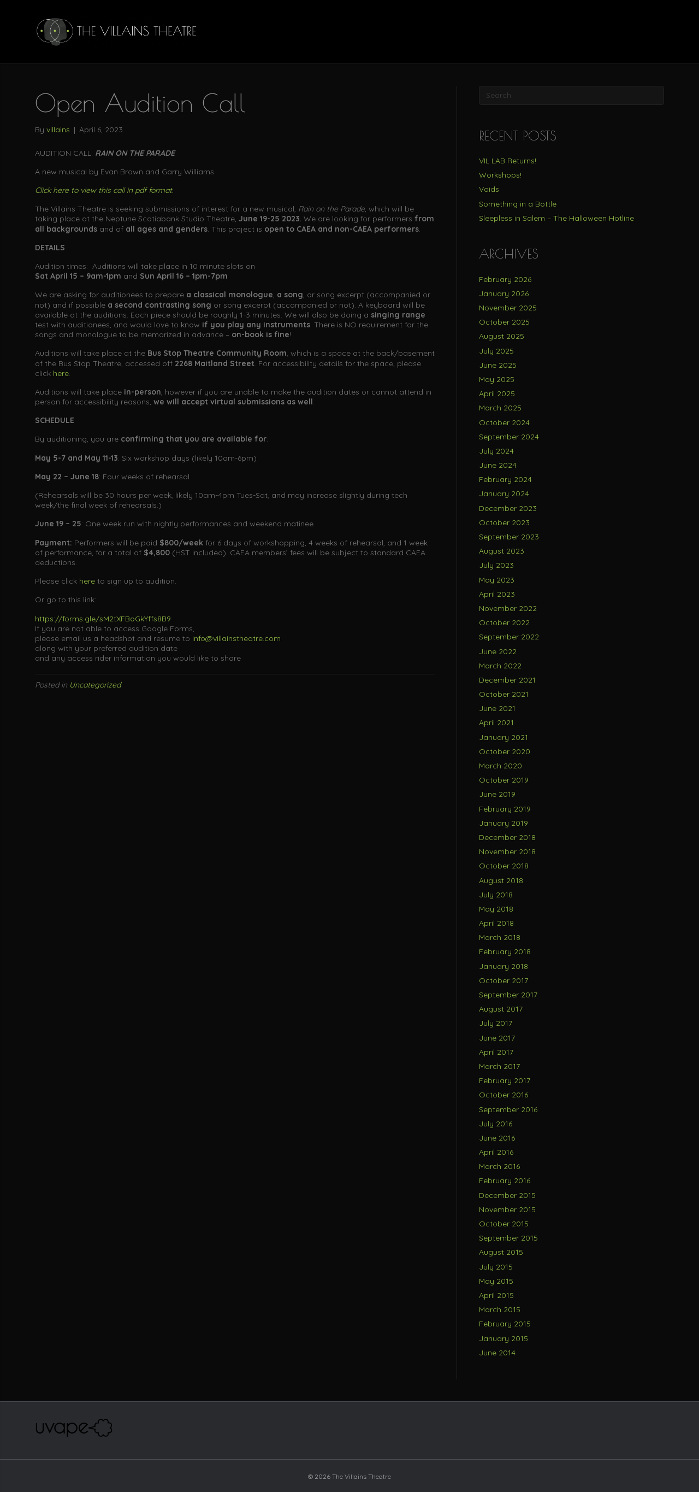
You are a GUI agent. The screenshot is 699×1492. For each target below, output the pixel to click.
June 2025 (498, 365)
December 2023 (508, 508)
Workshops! (500, 175)
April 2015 (496, 1295)
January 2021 (503, 737)
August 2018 (501, 880)
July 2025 (496, 351)
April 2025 (497, 393)
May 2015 (496, 1281)
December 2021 (507, 680)
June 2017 (497, 1038)
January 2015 (503, 1338)
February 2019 (505, 809)
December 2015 (507, 1195)
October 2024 (504, 422)
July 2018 (496, 895)
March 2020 (500, 766)
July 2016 (495, 1124)
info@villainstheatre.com (236, 638)
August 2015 (501, 1252)
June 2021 (497, 708)
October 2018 (504, 866)
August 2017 (501, 1009)
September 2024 (509, 437)
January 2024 (504, 493)
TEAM (453, 31)
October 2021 (504, 694)
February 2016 (504, 1180)
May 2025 (496, 379)
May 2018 (496, 909)
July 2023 (496, 565)
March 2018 (499, 937)
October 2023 (504, 522)
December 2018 (507, 837)
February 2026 (505, 279)
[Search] (655, 31)
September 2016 (508, 1109)
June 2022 (498, 651)
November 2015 (507, 1209)
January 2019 (503, 823)
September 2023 (509, 537)
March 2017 (499, 1066)
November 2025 (508, 308)
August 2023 (501, 551)
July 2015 (496, 1267)
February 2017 (504, 1080)
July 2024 (496, 451)
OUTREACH (617, 31)
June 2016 (497, 1138)
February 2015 (505, 1324)
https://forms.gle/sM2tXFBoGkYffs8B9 (103, 619)
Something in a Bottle (517, 204)
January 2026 (504, 293)
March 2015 (499, 1309)
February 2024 (505, 479)
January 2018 (503, 966)
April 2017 (496, 1052)
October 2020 (504, 751)
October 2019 (504, 780)
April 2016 (496, 1152)
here (61, 373)
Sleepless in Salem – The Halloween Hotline (556, 218)
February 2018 (505, 951)
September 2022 (509, 637)
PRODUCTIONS (507, 31)
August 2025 (501, 336)
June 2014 (497, 1353)
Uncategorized (95, 685)
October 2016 (503, 1095)
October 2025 (504, 322)
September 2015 (508, 1238)
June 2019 (497, 794)
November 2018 (507, 851)
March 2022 (500, 666)
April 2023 (497, 594)
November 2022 (508, 608)
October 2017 (503, 980)
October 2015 (504, 1224)
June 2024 (498, 465)
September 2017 (508, 995)
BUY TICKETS (405, 31)
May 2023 (496, 580)
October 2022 (504, 622)
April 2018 (496, 923)
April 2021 (496, 722)
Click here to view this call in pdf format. (104, 190)
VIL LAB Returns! (507, 161)
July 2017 (495, 1023)
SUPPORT (565, 31)
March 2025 (500, 408)
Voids (489, 189)
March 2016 (499, 1166)
